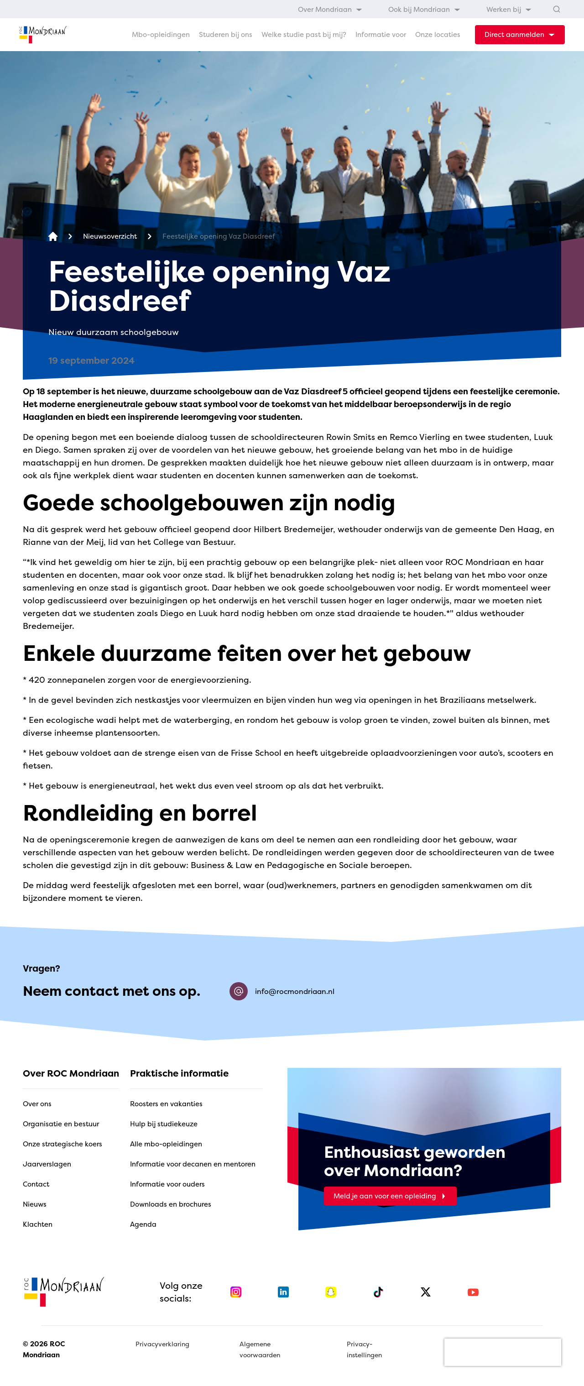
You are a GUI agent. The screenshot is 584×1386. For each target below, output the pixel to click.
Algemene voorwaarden (260, 1349)
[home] (43, 35)
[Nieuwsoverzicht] (110, 236)
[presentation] (502, 1352)
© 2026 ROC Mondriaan (44, 1349)
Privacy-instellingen (364, 1349)
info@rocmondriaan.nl (281, 991)
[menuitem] (330, 8)
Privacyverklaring (162, 1343)
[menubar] (414, 8)
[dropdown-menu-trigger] (520, 34)
